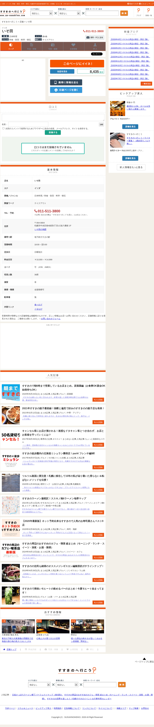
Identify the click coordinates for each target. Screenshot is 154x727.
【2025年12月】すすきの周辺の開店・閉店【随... (130, 57)
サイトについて (105, 709)
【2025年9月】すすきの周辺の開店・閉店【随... (129, 70)
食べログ (38, 305)
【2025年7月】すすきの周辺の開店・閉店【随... (129, 79)
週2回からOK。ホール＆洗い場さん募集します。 (138, 107)
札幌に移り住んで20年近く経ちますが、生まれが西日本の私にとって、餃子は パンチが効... (56, 418)
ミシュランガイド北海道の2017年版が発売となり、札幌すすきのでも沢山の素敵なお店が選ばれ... (56, 463)
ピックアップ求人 (43, 709)
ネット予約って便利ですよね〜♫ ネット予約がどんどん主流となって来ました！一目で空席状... (56, 534)
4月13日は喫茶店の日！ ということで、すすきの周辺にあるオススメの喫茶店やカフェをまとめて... (56, 557)
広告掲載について (72, 709)
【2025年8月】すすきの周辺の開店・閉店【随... (129, 74)
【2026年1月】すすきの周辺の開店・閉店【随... (129, 52)
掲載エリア (121, 709)
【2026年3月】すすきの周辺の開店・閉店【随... (129, 44)
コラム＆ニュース (25, 709)
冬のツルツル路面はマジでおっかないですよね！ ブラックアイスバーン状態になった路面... (56, 489)
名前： (5, 125)
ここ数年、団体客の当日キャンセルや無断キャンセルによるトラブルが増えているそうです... (56, 447)
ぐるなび (38, 310)
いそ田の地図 (40, 230)
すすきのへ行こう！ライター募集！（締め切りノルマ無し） (138, 141)
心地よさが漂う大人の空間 (48, 639)
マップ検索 (134, 709)
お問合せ (145, 709)
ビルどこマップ (147, 4)
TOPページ (10, 709)
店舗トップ (10, 46)
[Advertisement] (22, 81)
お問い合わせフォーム (50, 319)
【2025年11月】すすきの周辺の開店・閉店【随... (130, 61)
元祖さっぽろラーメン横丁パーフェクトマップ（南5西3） (37, 696)
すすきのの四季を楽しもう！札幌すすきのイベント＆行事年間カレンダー (79, 699)
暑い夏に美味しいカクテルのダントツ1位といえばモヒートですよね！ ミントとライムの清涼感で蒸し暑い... (56, 602)
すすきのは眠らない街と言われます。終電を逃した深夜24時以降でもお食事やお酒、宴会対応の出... (55, 399)
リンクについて (89, 709)
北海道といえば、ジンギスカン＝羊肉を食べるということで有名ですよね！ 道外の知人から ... (56, 576)
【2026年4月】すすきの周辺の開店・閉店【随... (129, 39)
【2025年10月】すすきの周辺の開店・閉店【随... (130, 65)
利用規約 (58, 709)
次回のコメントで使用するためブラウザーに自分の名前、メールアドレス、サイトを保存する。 (47, 129)
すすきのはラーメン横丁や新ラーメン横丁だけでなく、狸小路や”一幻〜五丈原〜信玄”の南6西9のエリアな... (55, 511)
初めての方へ (134, 4)
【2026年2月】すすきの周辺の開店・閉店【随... (129, 48)
